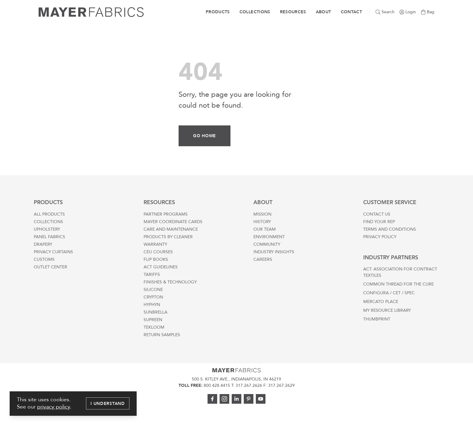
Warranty (155, 244)
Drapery (43, 244)
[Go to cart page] (427, 12)
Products (218, 12)
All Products (49, 214)
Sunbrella (155, 312)
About (323, 12)
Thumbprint (376, 319)
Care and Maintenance (171, 229)
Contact (351, 12)
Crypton (153, 297)
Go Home (204, 136)
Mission (262, 214)
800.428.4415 (217, 385)
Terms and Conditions (389, 229)
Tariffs (152, 274)
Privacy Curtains (53, 252)
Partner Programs (166, 214)
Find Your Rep (379, 222)
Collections (255, 12)
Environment (269, 237)
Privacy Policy (379, 237)
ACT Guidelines (161, 267)
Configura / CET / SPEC (389, 293)
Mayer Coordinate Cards (173, 222)
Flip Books (156, 259)
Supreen (153, 320)
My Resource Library (387, 310)
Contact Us (376, 214)
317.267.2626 (249, 385)
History (262, 222)
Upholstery (47, 229)
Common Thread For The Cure (398, 284)
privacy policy (53, 407)
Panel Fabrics (49, 237)
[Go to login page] (407, 12)
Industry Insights (273, 252)
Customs (44, 259)
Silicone (153, 289)
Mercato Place (380, 302)
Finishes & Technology (170, 282)
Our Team (264, 229)
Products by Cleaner (168, 237)
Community (266, 244)
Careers (262, 259)
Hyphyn (152, 305)
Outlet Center (50, 267)
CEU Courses (158, 252)
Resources (293, 12)
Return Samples (162, 335)
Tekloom (154, 327)
